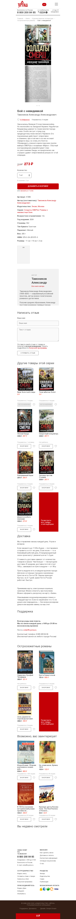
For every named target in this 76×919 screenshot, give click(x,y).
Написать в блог (23, 879)
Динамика (32, 908)
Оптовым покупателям (48, 861)
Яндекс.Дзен (21, 888)
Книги (28, 18)
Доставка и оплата (47, 855)
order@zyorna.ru (29, 630)
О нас (42, 863)
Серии (42, 879)
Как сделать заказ (46, 853)
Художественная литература (42, 18)
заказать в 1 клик (26, 191)
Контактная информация (48, 858)
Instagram (20, 891)
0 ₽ (44, 4)
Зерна (23, 4)
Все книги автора (38, 286)
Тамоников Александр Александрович (36, 115)
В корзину (24, 446)
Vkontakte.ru (21, 894)
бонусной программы (38, 348)
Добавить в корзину (38, 186)
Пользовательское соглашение (38, 905)
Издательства (45, 876)
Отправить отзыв (28, 353)
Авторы (42, 873)
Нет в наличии (24, 404)
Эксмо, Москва (38, 206)
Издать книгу (22, 873)
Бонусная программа (24, 882)
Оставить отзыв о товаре (26, 876)
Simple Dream (51, 908)
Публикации (44, 882)
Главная (20, 18)
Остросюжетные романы (26, 20)
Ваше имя (21, 318)
